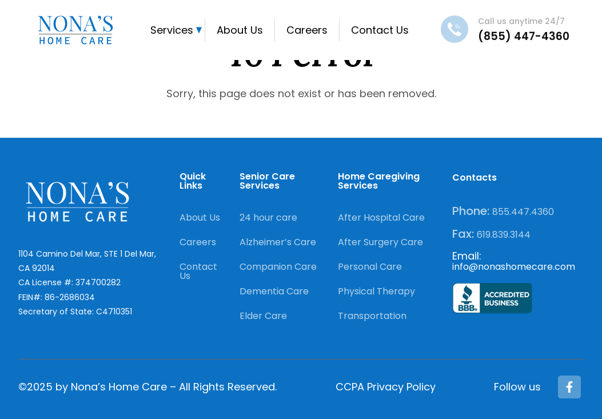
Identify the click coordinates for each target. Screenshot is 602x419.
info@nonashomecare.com (513, 266)
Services (171, 30)
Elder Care (263, 315)
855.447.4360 (523, 211)
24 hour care (268, 217)
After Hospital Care (381, 217)
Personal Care (370, 266)
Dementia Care (274, 291)
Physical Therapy (376, 291)
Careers (307, 30)
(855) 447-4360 (523, 36)
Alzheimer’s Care (278, 242)
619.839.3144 (504, 234)
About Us (240, 30)
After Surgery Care (380, 242)
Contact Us (380, 30)
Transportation (372, 315)
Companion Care (278, 266)
